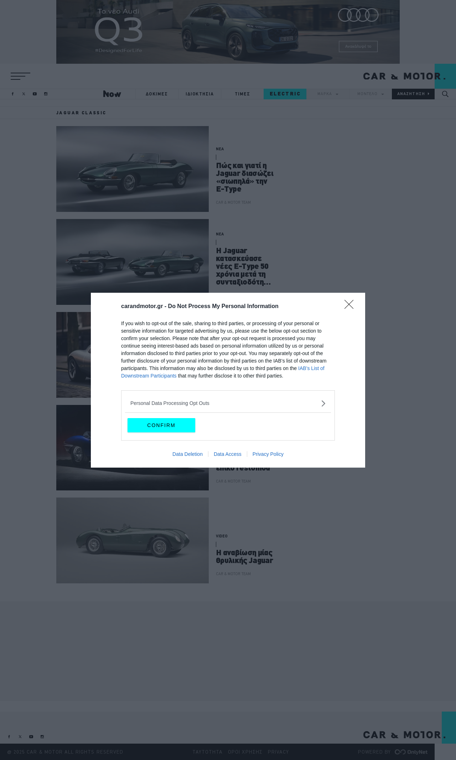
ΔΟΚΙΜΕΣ (157, 94)
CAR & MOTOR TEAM (233, 202)
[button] (20, 76)
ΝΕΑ (220, 149)
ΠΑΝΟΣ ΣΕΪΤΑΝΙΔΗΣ (233, 295)
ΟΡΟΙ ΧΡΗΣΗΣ (245, 752)
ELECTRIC (285, 94)
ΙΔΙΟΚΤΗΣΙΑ (200, 94)
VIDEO (222, 536)
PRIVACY (278, 752)
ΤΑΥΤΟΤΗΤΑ (207, 752)
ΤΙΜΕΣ (242, 94)
